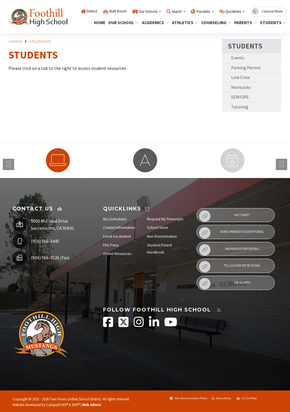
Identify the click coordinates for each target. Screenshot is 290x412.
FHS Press (111, 245)
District (92, 11)
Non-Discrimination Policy (188, 398)
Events (237, 57)
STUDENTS (272, 22)
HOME (99, 22)
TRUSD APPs (224, 283)
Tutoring (239, 107)
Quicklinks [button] (233, 11)
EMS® (76, 404)
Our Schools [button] (148, 11)
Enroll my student (117, 236)
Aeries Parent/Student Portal (231, 233)
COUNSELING (214, 22)
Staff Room (118, 11)
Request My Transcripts (165, 219)
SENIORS (240, 97)
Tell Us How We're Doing (229, 266)
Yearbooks (241, 87)
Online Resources (117, 253)
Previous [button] (8, 164)
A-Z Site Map (246, 398)
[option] (57, 160)
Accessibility (221, 398)
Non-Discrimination (162, 236)
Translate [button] (203, 11)
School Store (157, 227)
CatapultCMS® (57, 404)
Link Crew (240, 77)
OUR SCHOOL (122, 22)
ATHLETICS (184, 22)
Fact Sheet (224, 216)
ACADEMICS (154, 22)
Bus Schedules (115, 219)
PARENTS (244, 22)
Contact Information (119, 227)
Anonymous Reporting (229, 250)
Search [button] (177, 11)
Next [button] (281, 164)
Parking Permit (246, 67)
